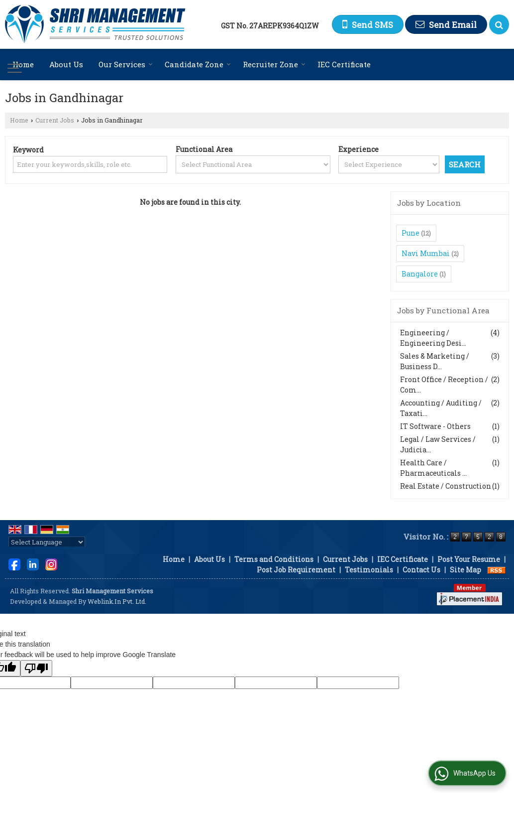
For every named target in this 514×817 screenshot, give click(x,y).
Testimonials (369, 569)
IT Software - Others (435, 426)
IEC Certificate (344, 64)
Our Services (126, 64)
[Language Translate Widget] (46, 542)
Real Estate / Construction (445, 486)
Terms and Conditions (273, 559)
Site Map (465, 569)
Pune (410, 233)
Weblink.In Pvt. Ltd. (117, 601)
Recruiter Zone (274, 64)
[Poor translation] (36, 668)
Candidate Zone (198, 64)
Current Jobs (54, 120)
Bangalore (420, 273)
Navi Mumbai (426, 253)
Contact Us (421, 569)
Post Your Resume (468, 559)
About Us (66, 64)
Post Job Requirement (296, 569)
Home (23, 64)
